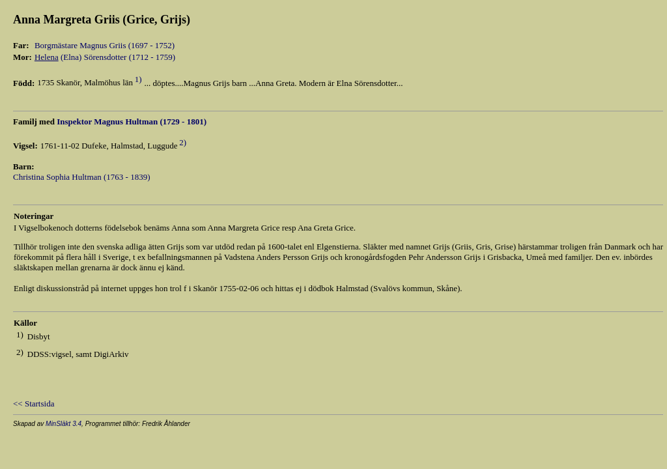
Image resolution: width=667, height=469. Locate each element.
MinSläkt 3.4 (63, 423)
